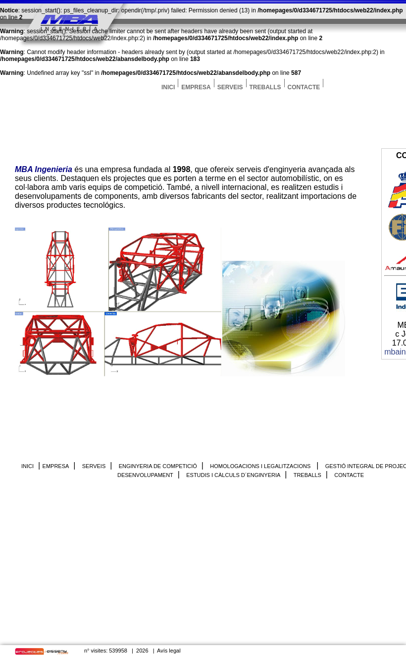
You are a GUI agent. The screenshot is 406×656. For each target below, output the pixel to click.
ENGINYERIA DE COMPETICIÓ (158, 466)
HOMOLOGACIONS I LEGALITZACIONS (261, 466)
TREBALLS (265, 85)
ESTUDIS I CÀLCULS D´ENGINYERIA (233, 475)
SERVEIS (230, 85)
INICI (168, 85)
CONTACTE (304, 85)
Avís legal (169, 651)
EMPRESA (195, 85)
